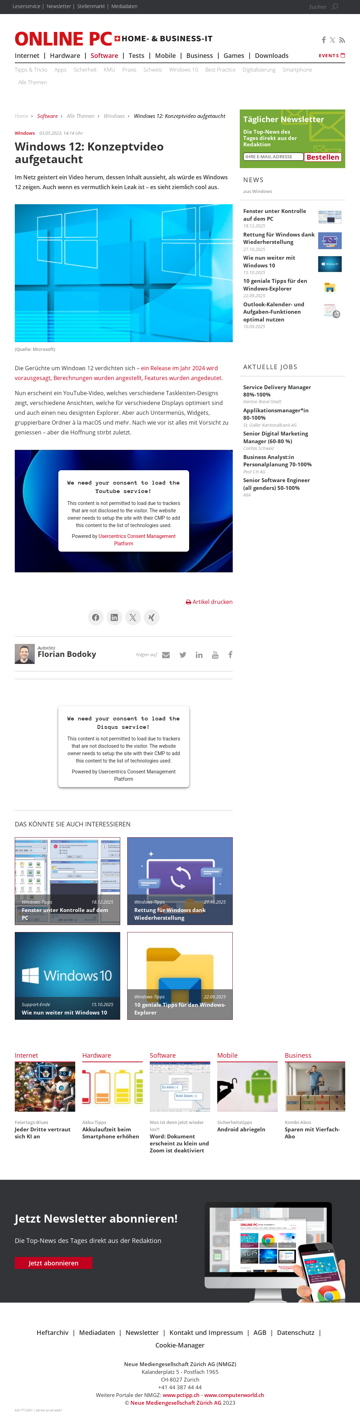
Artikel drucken (209, 602)
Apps (60, 69)
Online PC (113, 39)
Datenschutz (296, 1332)
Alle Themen (32, 82)
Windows (115, 115)
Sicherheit (85, 69)
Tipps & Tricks (31, 69)
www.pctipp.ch (181, 1394)
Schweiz (152, 69)
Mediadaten (97, 1332)
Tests (136, 55)
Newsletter (142, 1332)
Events (332, 55)
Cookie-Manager (180, 1345)
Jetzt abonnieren (53, 1263)
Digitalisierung (259, 69)
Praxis (129, 69)
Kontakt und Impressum (206, 1332)
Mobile (165, 55)
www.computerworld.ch (234, 1394)
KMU (109, 69)
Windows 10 (183, 69)
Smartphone (297, 69)
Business (199, 55)
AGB (259, 1332)
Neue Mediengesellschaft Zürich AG (175, 1402)
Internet (27, 55)
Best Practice (220, 69)
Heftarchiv (53, 1332)
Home (22, 115)
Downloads (272, 55)
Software (104, 55)
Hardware (65, 55)
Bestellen (323, 157)
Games (234, 55)
